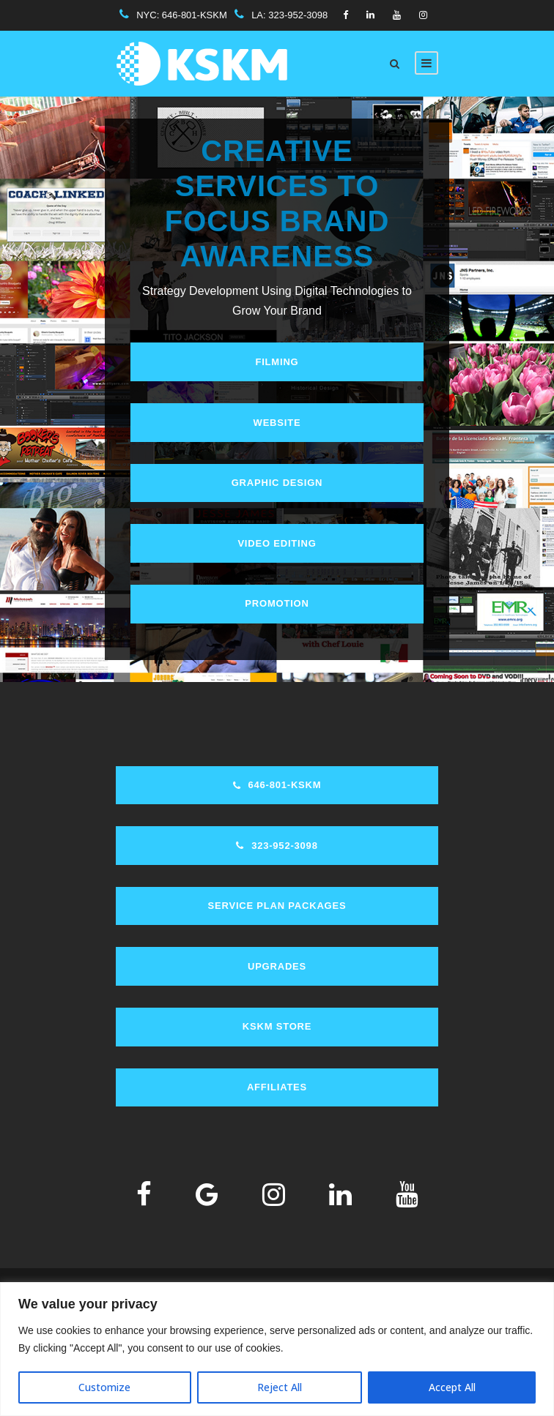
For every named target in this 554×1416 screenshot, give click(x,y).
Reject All (279, 1387)
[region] (277, 1349)
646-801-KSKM (194, 15)
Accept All (452, 1387)
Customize (104, 1387)
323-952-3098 (298, 15)
